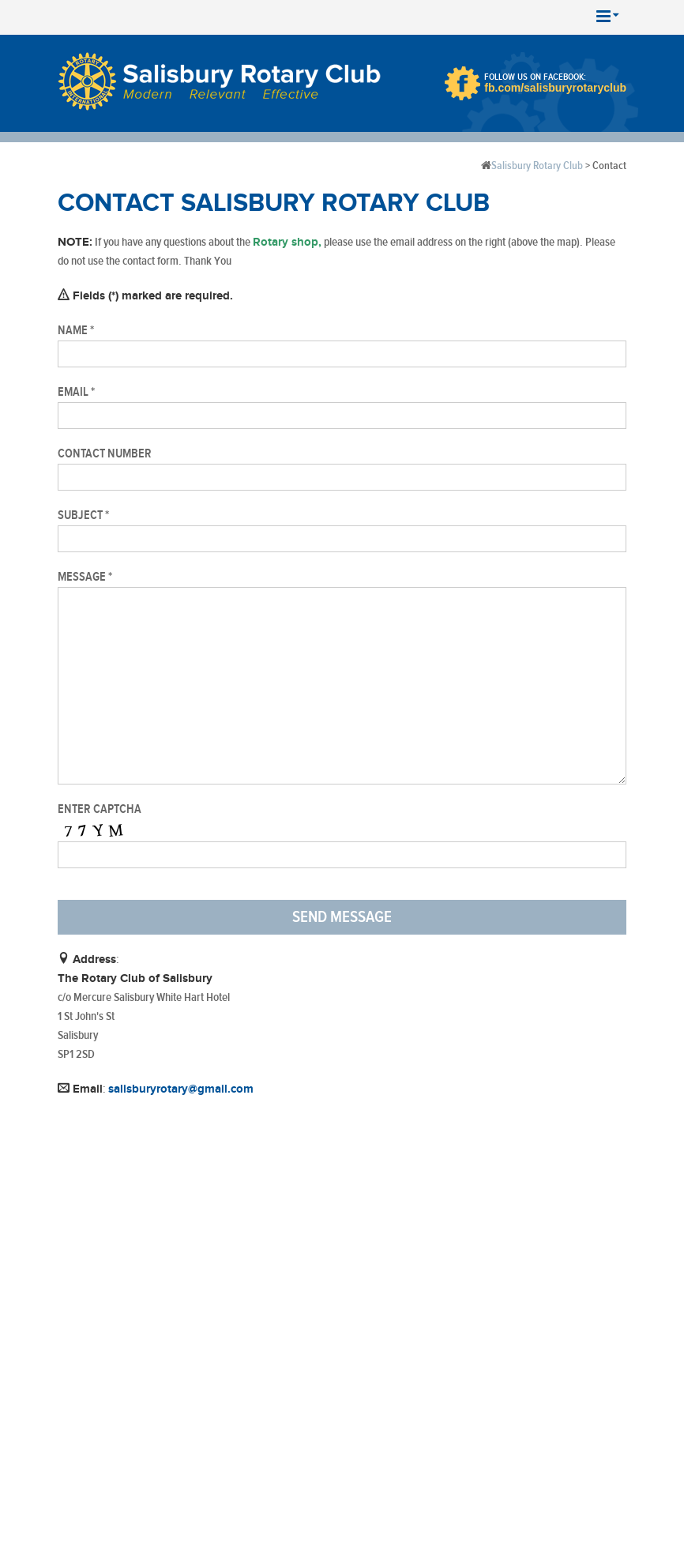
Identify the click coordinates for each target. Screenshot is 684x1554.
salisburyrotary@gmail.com (181, 1089)
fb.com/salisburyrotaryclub (555, 87)
